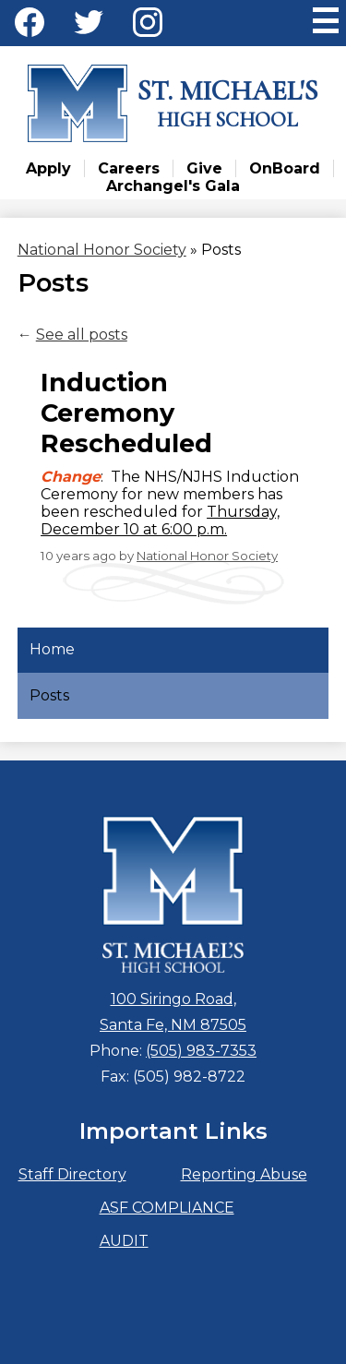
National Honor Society (207, 555)
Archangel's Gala (173, 186)
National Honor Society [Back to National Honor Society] (102, 249)
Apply (48, 168)
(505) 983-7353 (201, 1050)
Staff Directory (72, 1174)
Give (204, 168)
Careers (129, 168)
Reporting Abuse (244, 1174)
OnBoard (284, 168)
